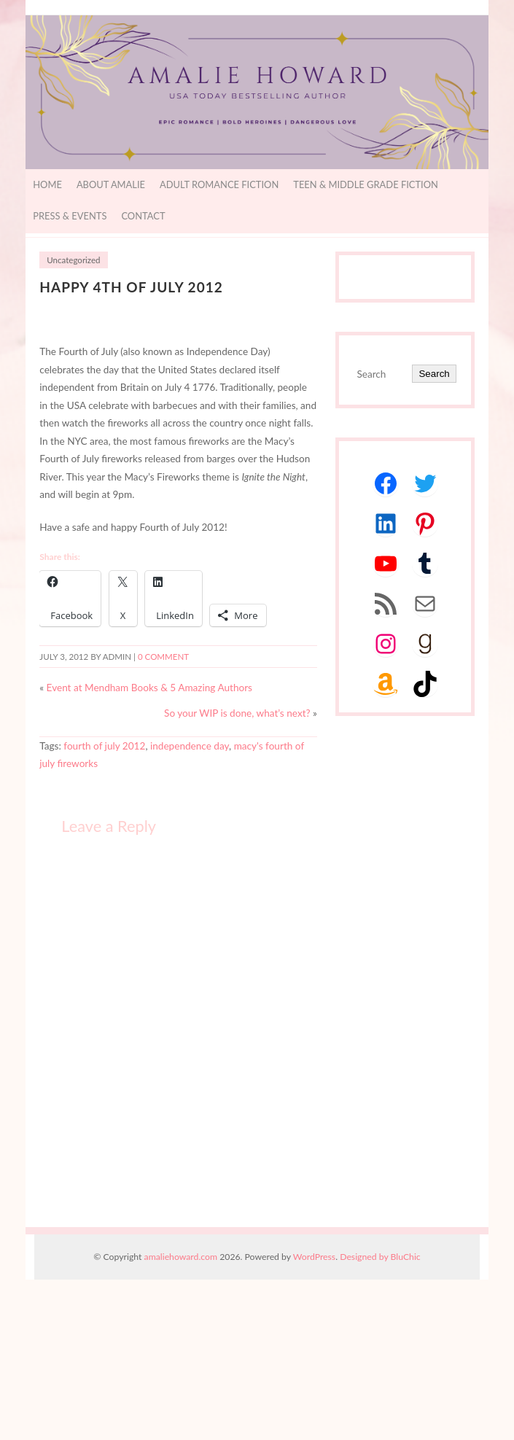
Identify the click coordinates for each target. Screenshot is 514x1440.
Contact (143, 216)
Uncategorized (73, 260)
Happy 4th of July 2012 (131, 287)
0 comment (163, 656)
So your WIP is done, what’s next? (237, 713)
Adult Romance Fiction (219, 184)
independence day (189, 746)
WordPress (314, 1256)
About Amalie (111, 184)
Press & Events (69, 216)
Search (433, 373)
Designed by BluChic (380, 1256)
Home (47, 184)
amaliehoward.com (180, 1256)
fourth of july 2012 (104, 746)
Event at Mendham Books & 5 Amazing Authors (149, 687)
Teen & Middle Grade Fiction (365, 184)
